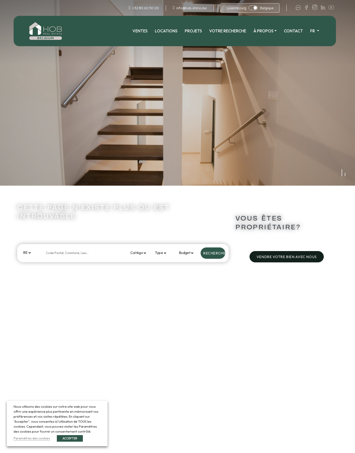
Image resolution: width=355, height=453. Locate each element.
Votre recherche (230, 31)
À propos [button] (266, 31)
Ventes (142, 31)
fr (316, 31)
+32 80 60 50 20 (145, 8)
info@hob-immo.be (191, 8)
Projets (196, 31)
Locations (169, 31)
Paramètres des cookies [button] (32, 438)
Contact (296, 31)
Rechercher (214, 253)
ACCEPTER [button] (69, 438)
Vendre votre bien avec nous (287, 256)
